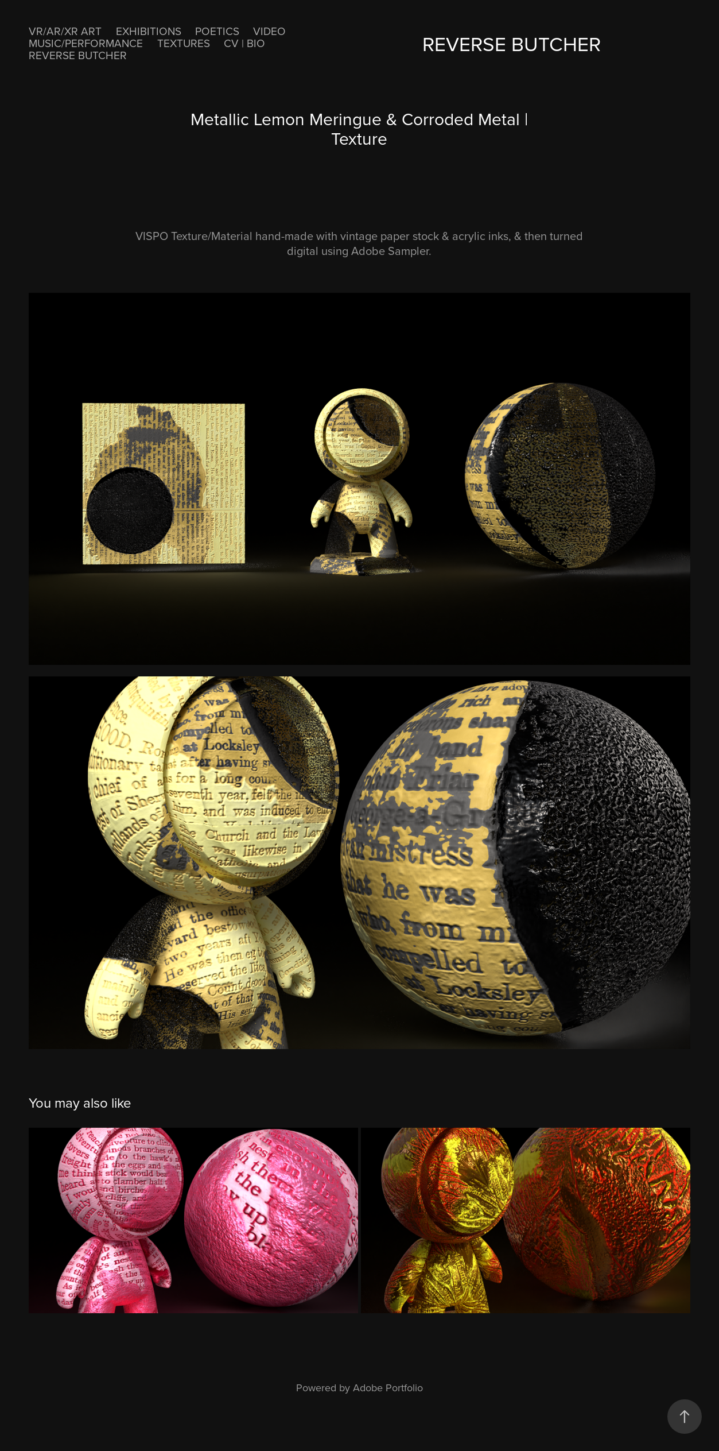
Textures (183, 43)
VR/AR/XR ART (65, 30)
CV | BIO (244, 43)
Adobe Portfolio (388, 1387)
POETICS (217, 30)
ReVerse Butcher (78, 55)
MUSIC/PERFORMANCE (86, 43)
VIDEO (269, 30)
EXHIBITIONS (148, 30)
